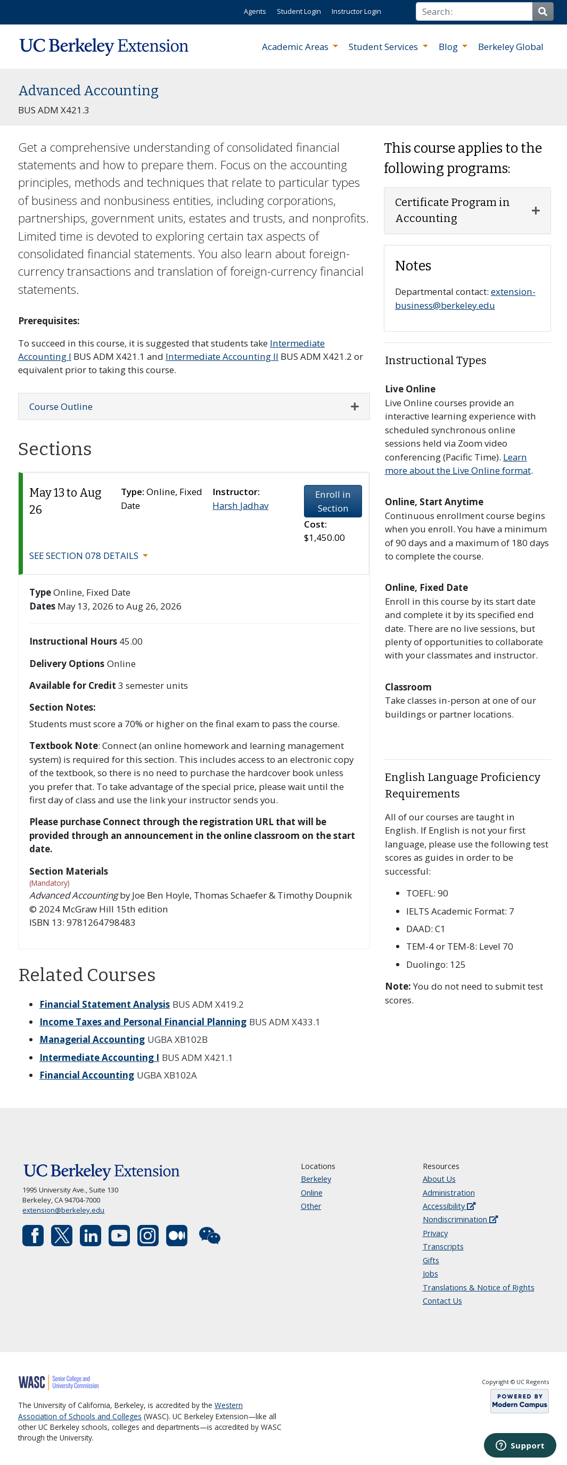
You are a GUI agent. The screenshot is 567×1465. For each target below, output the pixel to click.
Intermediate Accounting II (222, 356)
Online (312, 1193)
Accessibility (449, 1206)
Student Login (299, 11)
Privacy (435, 1233)
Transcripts (443, 1246)
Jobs (430, 1274)
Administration (449, 1193)
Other (311, 1206)
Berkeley (316, 1179)
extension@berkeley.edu (63, 1210)
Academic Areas (296, 46)
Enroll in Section (333, 501)
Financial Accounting (86, 1075)
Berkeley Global (511, 46)
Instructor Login (356, 11)
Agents (255, 11)
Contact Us (442, 1301)
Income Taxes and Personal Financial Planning (142, 1022)
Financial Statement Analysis (104, 1004)
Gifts (431, 1260)
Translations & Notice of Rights (479, 1287)
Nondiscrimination (460, 1219)
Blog (449, 46)
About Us (439, 1179)
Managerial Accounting (92, 1039)
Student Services (384, 46)
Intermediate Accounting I (99, 1057)
